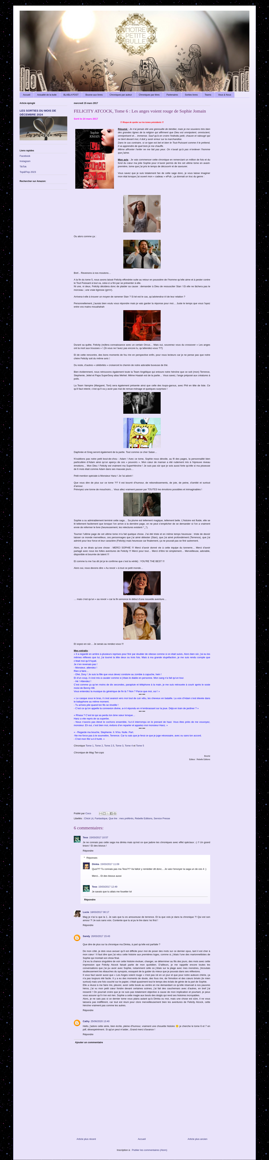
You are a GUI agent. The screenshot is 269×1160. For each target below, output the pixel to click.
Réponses (92, 857)
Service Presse (162, 818)
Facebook (25, 156)
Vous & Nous (224, 94)
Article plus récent (86, 1139)
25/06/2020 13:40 (100, 1021)
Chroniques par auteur (121, 94)
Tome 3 (119, 745)
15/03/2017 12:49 (107, 886)
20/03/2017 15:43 (100, 936)
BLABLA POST (71, 94)
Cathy (86, 1021)
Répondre (88, 850)
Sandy (86, 936)
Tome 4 (129, 745)
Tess (85, 837)
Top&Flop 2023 (28, 172)
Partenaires (172, 94)
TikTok (23, 166)
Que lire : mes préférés (121, 818)
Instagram (25, 161)
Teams (208, 94)
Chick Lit (88, 818)
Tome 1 (90, 745)
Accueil (26, 94)
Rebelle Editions (143, 818)
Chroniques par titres (149, 94)
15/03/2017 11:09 (109, 864)
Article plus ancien (198, 1139)
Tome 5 (140, 745)
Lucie (86, 912)
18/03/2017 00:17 (99, 912)
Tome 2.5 (109, 745)
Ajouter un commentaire (89, 1042)
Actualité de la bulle (47, 94)
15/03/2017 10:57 (98, 837)
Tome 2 (99, 745)
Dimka (95, 864)
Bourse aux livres (94, 94)
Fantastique (101, 818)
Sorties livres (191, 94)
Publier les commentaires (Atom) (149, 1150)
